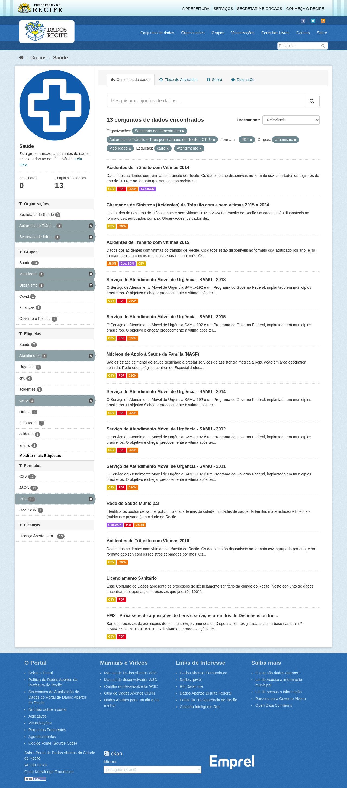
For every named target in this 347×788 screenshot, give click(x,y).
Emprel (232, 762)
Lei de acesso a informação (278, 692)
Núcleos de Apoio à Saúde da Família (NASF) (153, 354)
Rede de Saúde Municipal (133, 503)
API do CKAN (35, 765)
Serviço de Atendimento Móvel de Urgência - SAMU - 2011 (166, 466)
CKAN (113, 753)
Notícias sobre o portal (47, 709)
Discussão (242, 79)
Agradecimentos (42, 736)
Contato (303, 33)
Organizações (192, 33)
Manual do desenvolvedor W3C (130, 679)
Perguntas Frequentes (47, 730)
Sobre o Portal (40, 673)
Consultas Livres (275, 33)
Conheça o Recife (305, 9)
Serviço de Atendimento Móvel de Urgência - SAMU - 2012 (166, 429)
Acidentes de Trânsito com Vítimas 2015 (148, 242)
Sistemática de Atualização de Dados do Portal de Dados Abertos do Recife (57, 697)
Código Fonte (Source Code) (52, 743)
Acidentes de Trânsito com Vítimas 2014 (148, 167)
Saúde (60, 57)
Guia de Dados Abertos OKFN (129, 693)
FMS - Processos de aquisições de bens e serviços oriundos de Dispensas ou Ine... (192, 615)
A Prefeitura (196, 9)
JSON (133, 188)
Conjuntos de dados (157, 33)
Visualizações (242, 33)
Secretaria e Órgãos (259, 9)
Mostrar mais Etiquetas (40, 455)
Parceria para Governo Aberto (280, 698)
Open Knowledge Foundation (48, 772)
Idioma (110, 762)
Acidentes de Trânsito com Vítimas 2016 (148, 541)
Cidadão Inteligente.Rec (200, 707)
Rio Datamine (191, 686)
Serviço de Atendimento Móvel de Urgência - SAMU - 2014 (166, 391)
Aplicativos (37, 716)
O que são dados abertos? (277, 673)
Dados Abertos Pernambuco (203, 673)
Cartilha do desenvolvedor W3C (131, 686)
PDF (121, 188)
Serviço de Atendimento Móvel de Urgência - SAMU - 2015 (166, 316)
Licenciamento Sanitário (132, 578)
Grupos (218, 33)
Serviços (223, 9)
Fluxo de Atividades (178, 79)
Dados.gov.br (191, 679)
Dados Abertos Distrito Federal (206, 693)
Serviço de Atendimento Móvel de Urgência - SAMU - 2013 (166, 279)
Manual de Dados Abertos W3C (130, 673)
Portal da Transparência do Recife (208, 700)
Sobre (322, 33)
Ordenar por (248, 120)
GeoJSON (147, 188)
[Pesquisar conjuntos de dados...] (206, 101)
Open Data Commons (273, 705)
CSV (111, 188)
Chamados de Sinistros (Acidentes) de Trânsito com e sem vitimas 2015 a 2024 (188, 205)
